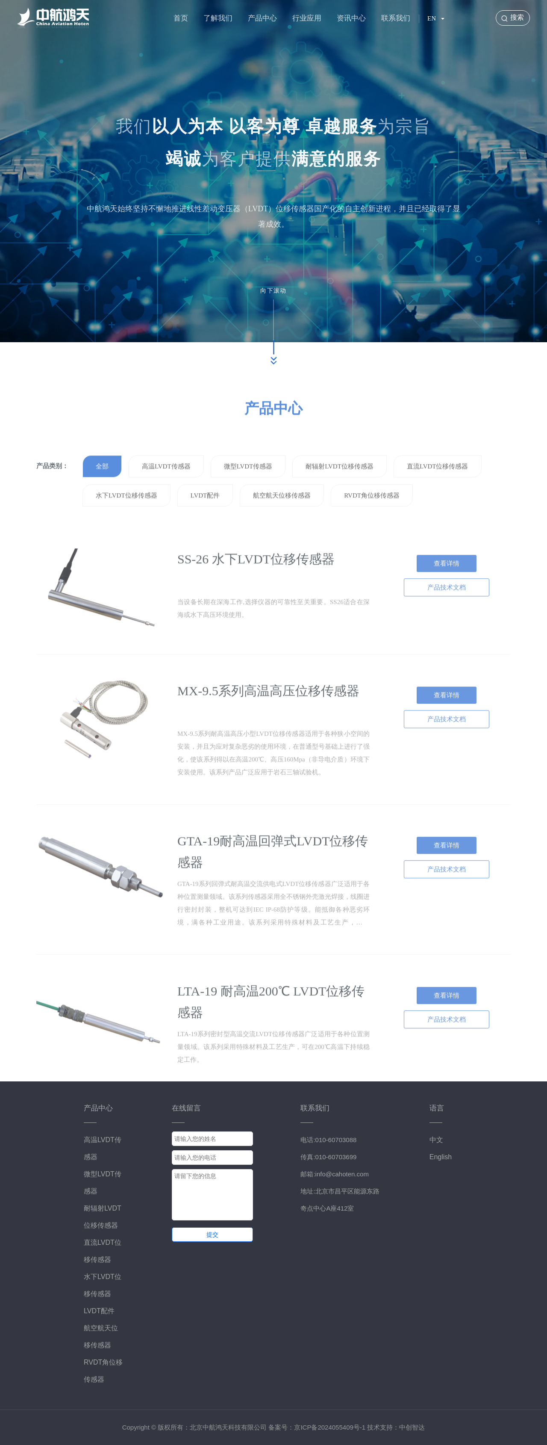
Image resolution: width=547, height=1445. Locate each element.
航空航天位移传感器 (282, 519)
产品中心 (262, 18)
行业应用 (306, 18)
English (440, 1157)
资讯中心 (351, 18)
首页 (181, 18)
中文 (436, 1139)
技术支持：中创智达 (396, 1427)
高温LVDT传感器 (166, 490)
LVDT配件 (205, 519)
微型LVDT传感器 (248, 490)
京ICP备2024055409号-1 (329, 1427)
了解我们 (217, 18)
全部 (102, 490)
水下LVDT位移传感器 (126, 519)
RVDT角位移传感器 (372, 519)
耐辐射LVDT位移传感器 (339, 490)
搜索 (517, 17)
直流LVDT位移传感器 (437, 490)
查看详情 (446, 587)
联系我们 (395, 18)
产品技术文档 (446, 611)
